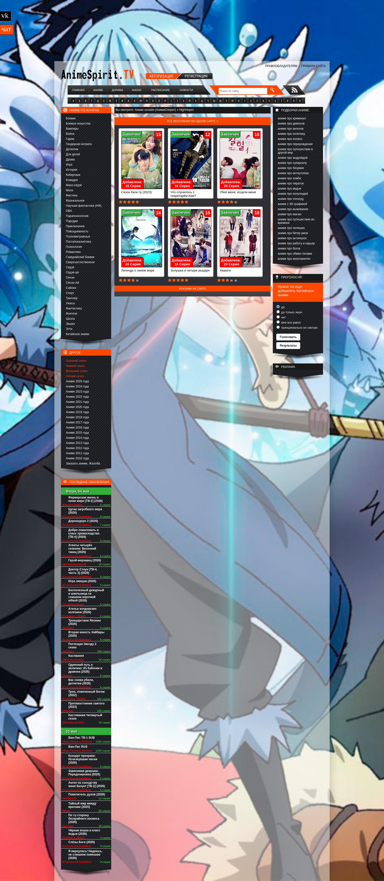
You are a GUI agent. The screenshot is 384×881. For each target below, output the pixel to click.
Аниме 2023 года (77, 391)
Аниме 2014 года (77, 438)
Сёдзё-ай (72, 272)
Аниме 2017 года (77, 422)
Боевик (71, 118)
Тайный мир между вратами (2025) (82, 805)
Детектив (72, 149)
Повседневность (77, 231)
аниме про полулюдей (293, 193)
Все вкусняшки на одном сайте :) (192, 121)
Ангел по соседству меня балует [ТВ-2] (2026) (86, 784)
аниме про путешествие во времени (296, 221)
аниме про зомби (289, 178)
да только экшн (291, 312)
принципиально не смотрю (299, 327)
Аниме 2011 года (77, 453)
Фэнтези (71, 313)
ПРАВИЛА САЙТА (313, 66)
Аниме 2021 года (77, 402)
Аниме (98, 90)
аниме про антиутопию (293, 173)
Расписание (160, 90)
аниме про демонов (291, 123)
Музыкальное (75, 200)
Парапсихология (77, 216)
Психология (74, 246)
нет (283, 317)
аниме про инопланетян (294, 258)
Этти (69, 329)
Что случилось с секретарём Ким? (190, 192)
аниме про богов (289, 248)
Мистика (71, 195)
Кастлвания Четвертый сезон (85, 716)
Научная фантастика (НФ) (83, 205)
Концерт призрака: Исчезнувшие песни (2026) (82, 759)
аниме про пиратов (291, 183)
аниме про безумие (291, 168)
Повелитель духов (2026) (86, 794)
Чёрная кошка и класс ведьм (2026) (84, 832)
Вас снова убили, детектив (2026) (81, 681)
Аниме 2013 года (77, 443)
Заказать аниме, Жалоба (83, 463)
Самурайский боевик (80, 257)
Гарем (70, 139)
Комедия (72, 180)
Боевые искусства (78, 123)
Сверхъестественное (80, 262)
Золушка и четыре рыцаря (190, 269)
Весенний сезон (76, 371)
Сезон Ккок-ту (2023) (141, 190)
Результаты (288, 345)
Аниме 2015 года (77, 432)
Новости (186, 90)
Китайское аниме (77, 334)
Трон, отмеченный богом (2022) (86, 693)
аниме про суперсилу (292, 163)
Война (70, 134)
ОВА (69, 211)
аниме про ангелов (290, 128)
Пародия (72, 221)
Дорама (117, 90)
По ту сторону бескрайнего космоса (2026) (83, 818)
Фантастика (74, 308)
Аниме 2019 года (77, 412)
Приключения (75, 226)
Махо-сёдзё (74, 185)
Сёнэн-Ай (72, 282)
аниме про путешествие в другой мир (295, 150)
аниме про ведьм (289, 188)
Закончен (131, 134)
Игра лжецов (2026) (82, 581)
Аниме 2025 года (77, 381)
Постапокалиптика (78, 241)
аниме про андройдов (293, 157)
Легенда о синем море (141, 269)
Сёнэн (70, 277)
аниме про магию (289, 214)
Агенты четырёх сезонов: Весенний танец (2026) (82, 548)
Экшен (70, 324)
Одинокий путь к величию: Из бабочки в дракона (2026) (85, 668)
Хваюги (240, 269)
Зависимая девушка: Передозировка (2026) (84, 772)
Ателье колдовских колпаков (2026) (82, 610)
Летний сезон (75, 376)
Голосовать (288, 337)
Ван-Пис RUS (77, 746)
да (282, 307)
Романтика (73, 252)
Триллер (71, 298)
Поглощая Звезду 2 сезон (82, 645)
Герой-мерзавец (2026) (84, 560)
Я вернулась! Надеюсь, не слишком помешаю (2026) (85, 854)
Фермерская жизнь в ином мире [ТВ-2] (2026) (85, 499)
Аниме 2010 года (77, 458)
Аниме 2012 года (77, 448)
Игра (69, 164)
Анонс (137, 90)
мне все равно (290, 322)
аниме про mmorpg (290, 199)
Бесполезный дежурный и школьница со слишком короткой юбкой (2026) (86, 595)
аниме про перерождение (295, 144)
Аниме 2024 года (77, 386)
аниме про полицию (291, 228)
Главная (78, 90)
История (71, 169)
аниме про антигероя (292, 238)
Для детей (73, 154)
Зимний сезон (75, 366)
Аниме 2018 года (77, 417)
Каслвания (76, 655)
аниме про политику (291, 134)
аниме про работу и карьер (296, 243)
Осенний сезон (76, 360)
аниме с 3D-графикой (292, 204)
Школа (70, 318)
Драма (70, 159)
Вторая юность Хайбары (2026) (86, 634)
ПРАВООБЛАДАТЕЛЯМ (281, 66)
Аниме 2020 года (77, 407)
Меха (69, 190)
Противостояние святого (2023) (86, 705)
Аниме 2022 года (77, 396)
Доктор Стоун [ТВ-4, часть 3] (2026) (82, 571)
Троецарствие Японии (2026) (84, 622)
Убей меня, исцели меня (240, 190)
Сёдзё (70, 267)
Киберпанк (73, 175)
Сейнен (71, 288)
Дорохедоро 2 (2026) (83, 521)
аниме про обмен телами (295, 253)
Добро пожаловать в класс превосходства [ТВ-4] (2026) (83, 533)
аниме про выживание (293, 209)
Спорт (70, 293)
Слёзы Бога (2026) (81, 842)
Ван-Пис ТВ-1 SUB (81, 737)
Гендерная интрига (79, 144)
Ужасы (70, 303)
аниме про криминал (292, 118)
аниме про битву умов (293, 233)
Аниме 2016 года (77, 427)
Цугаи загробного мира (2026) (85, 511)
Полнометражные (78, 236)
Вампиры (72, 128)
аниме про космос (290, 139)
